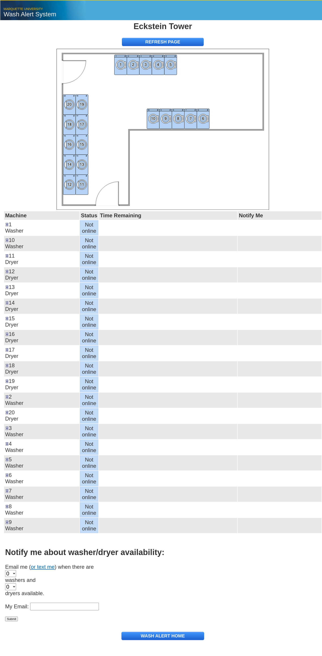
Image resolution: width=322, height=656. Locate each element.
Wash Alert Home (163, 635)
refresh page (162, 41)
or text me (43, 567)
